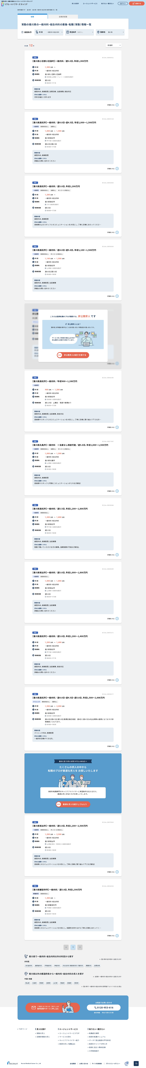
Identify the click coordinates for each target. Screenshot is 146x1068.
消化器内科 (28, 966)
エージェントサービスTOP (69, 1033)
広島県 (34, 983)
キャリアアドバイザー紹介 (69, 1040)
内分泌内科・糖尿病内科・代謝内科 (73, 966)
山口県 (55, 983)
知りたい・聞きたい (107, 3)
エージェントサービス (90, 3)
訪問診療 (97, 966)
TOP (136, 1063)
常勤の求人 (41, 1033)
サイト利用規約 (97, 1063)
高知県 (76, 983)
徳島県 (62, 983)
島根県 (48, 983)
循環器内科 (38, 966)
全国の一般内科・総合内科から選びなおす (108, 977)
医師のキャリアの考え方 (98, 1044)
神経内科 (57, 966)
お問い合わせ (83, 1063)
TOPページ (23, 1029)
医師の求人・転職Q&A (67, 1044)
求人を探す (75, 3)
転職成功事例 (94, 1033)
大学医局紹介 (94, 1051)
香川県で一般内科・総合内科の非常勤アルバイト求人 (100, 986)
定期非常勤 (63, 16)
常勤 (32, 16)
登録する (136, 3)
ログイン (123, 3)
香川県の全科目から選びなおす (111, 959)
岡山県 (27, 983)
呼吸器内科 (48, 966)
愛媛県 (69, 983)
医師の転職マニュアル (97, 1036)
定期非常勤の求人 (43, 1036)
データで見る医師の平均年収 (100, 1040)
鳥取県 (41, 983)
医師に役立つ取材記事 (97, 1047)
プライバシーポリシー (113, 1063)
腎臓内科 (88, 966)
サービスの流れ (65, 1036)
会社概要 (73, 1063)
